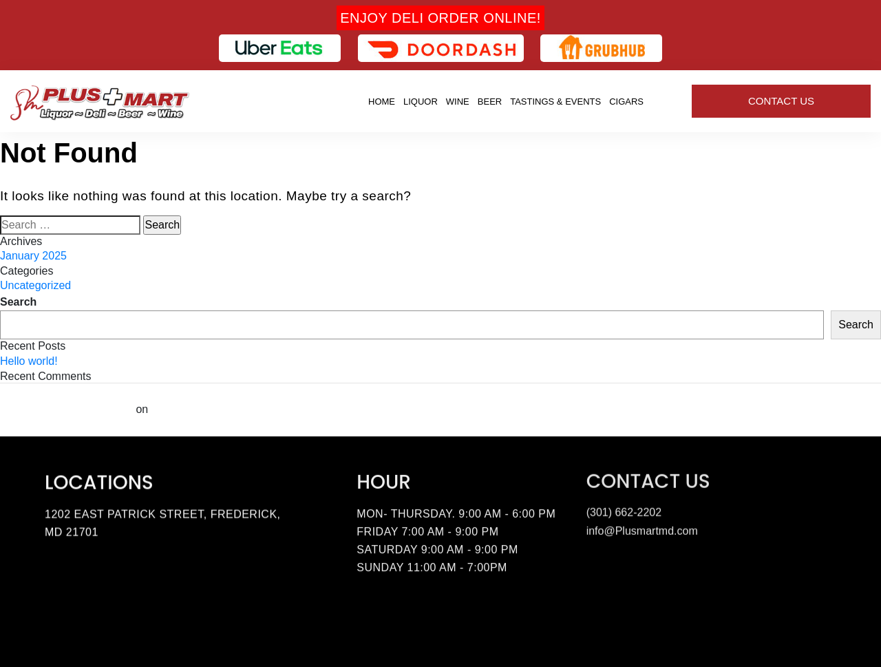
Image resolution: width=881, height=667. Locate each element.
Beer (490, 101)
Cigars (626, 101)
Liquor (420, 101)
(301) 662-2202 (623, 509)
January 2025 (33, 256)
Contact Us (781, 101)
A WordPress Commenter (66, 409)
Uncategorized (35, 285)
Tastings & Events (555, 101)
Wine (457, 101)
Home (381, 101)
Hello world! (29, 361)
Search (18, 302)
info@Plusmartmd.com (642, 527)
